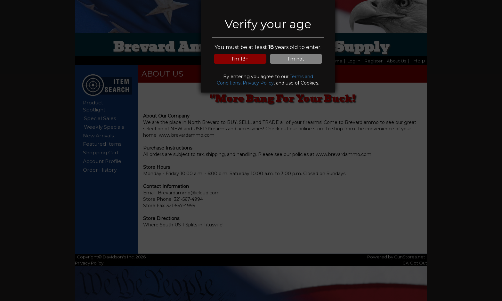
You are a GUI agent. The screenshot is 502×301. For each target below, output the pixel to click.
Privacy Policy (258, 83)
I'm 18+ (240, 59)
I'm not (296, 59)
